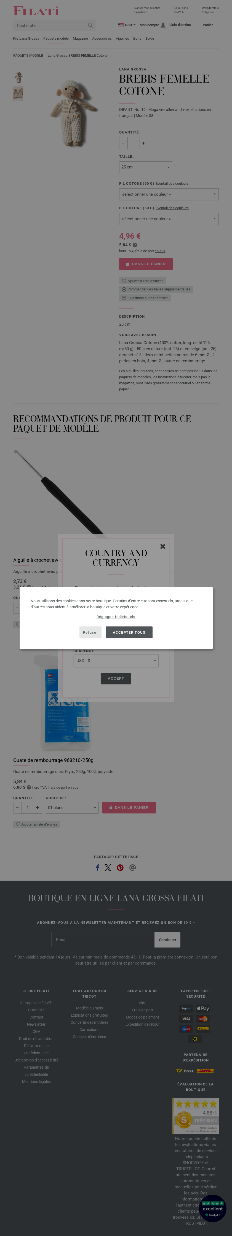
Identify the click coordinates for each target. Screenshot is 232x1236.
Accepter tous (129, 632)
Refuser (90, 632)
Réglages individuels (116, 617)
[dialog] (116, 618)
